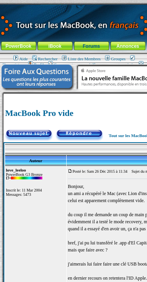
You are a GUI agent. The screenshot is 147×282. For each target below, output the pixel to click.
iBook (54, 46)
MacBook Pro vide (39, 113)
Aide (20, 58)
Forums (91, 46)
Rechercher (45, 58)
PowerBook (18, 46)
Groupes (115, 58)
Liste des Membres (81, 58)
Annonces (127, 46)
